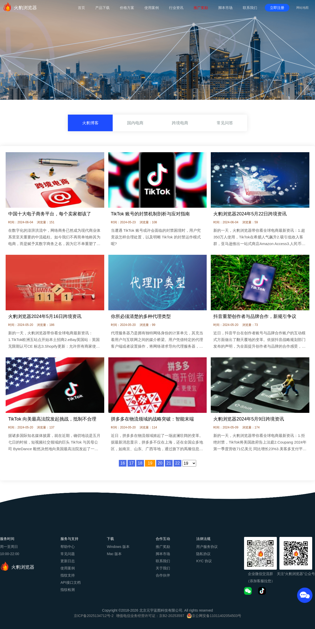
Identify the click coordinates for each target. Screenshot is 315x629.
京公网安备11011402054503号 (216, 616)
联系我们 (250, 8)
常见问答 (225, 123)
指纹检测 (67, 590)
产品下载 (102, 8)
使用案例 (151, 8)
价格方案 (127, 8)
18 (140, 463)
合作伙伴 (163, 575)
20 (160, 463)
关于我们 (163, 568)
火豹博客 (90, 123)
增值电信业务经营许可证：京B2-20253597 (150, 616)
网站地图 (302, 7)
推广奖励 (201, 8)
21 (168, 463)
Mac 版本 (114, 554)
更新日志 (67, 561)
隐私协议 (203, 554)
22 (177, 463)
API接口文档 (70, 582)
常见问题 (67, 554)
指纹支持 (67, 575)
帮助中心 (67, 547)
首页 (81, 8)
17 (131, 463)
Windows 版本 (118, 547)
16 (122, 463)
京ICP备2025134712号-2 (94, 616)
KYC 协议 (204, 561)
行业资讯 (176, 8)
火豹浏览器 (20, 6)
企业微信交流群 (260, 574)
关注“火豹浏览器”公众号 (296, 574)
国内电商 (135, 123)
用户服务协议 (207, 547)
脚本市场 (225, 8)
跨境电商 (180, 123)
